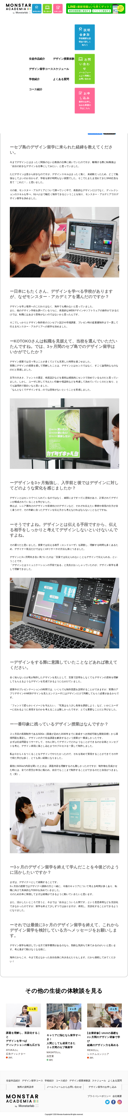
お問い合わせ (85, 69)
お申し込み (85, 100)
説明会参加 (85, 37)
